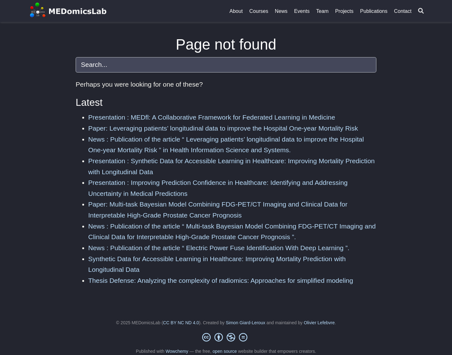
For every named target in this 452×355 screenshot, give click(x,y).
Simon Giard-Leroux (245, 322)
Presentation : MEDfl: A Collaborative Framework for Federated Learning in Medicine (211, 117)
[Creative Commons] (226, 337)
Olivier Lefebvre (319, 322)
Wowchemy (176, 351)
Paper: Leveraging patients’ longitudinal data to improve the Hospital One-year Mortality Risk (223, 128)
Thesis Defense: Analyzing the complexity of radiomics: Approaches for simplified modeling (220, 280)
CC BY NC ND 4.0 (181, 322)
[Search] (421, 11)
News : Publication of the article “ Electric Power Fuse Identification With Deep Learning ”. (218, 247)
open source (225, 351)
